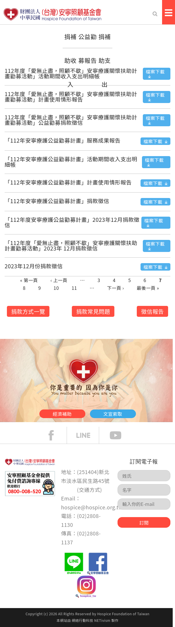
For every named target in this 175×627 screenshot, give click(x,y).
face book (55, 435)
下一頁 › (115, 287)
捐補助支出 (105, 60)
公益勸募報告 (87, 48)
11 (74, 287)
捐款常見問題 (93, 311)
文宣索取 (112, 413)
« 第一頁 (29, 280)
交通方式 (89, 489)
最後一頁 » (147, 287)
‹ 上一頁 (59, 280)
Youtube (119, 435)
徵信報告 (152, 311)
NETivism (102, 620)
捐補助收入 (70, 60)
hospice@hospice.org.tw (92, 507)
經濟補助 (62, 413)
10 (56, 287)
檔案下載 (155, 71)
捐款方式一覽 (28, 311)
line (87, 435)
